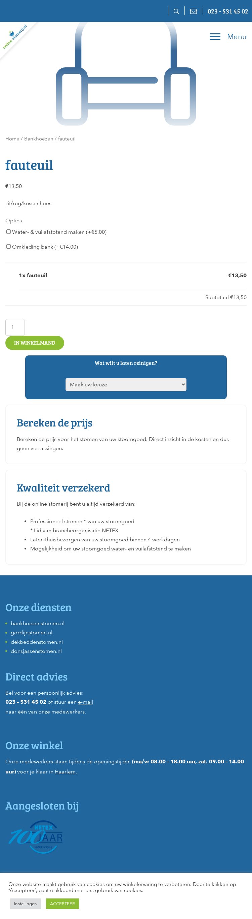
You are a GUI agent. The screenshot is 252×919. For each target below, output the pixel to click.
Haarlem (65, 771)
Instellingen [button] (25, 903)
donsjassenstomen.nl (36, 651)
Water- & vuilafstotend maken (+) (56, 232)
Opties (13, 220)
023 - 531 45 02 (228, 10)
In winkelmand (34, 342)
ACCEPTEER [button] (62, 903)
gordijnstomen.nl (31, 632)
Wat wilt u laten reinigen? (126, 362)
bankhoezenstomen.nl (38, 623)
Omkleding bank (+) (42, 247)
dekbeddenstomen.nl (37, 642)
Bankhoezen (38, 139)
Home (12, 139)
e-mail (85, 702)
